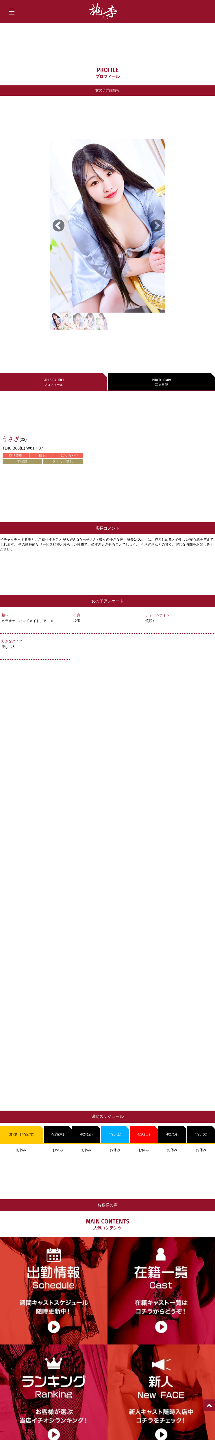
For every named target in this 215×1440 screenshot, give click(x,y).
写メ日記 (161, 382)
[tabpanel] (107, 226)
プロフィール (53, 382)
